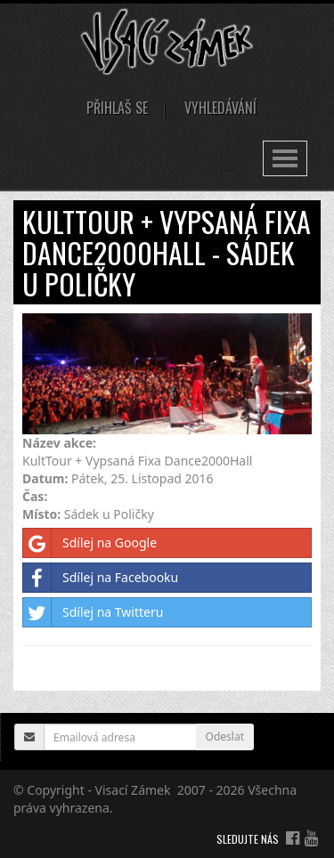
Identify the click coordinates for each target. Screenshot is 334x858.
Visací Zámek (133, 789)
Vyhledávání (220, 107)
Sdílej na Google (90, 543)
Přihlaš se (117, 107)
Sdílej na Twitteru (93, 612)
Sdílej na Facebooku (100, 577)
